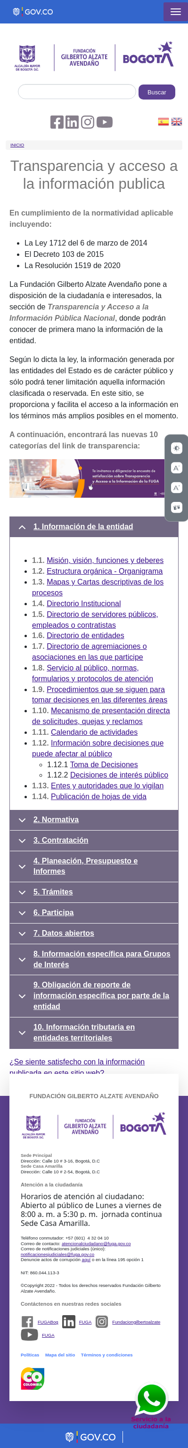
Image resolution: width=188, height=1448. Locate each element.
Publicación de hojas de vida (99, 797)
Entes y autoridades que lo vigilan (107, 786)
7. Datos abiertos (54, 936)
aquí (86, 1259)
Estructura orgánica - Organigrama (105, 571)
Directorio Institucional (84, 604)
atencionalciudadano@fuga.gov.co (96, 1243)
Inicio (17, 144)
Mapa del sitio (60, 1354)
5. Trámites (44, 895)
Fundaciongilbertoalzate (136, 1322)
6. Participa (44, 916)
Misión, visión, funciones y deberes (105, 560)
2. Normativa (47, 823)
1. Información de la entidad (74, 530)
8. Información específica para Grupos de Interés (93, 961)
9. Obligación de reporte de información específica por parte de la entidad (92, 995)
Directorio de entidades (85, 635)
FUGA (85, 1322)
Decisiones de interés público (119, 775)
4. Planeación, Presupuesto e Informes (76, 868)
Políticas (30, 1354)
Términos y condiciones (107, 1354)
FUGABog (48, 1322)
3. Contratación (51, 843)
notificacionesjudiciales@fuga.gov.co (57, 1254)
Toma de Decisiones (104, 765)
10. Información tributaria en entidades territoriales (75, 1035)
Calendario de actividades (94, 732)
